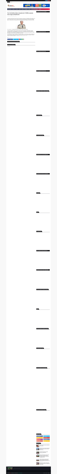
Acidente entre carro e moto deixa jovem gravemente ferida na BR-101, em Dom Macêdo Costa (45, 449)
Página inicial (8, 11)
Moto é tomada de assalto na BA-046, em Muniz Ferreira (45, 445)
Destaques (11, 11)
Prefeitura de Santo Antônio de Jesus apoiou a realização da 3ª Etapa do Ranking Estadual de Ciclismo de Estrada (44, 460)
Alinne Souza (18, 35)
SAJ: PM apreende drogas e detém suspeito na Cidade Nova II (44, 452)
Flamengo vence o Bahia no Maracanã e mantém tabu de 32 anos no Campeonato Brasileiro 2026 (45, 463)
